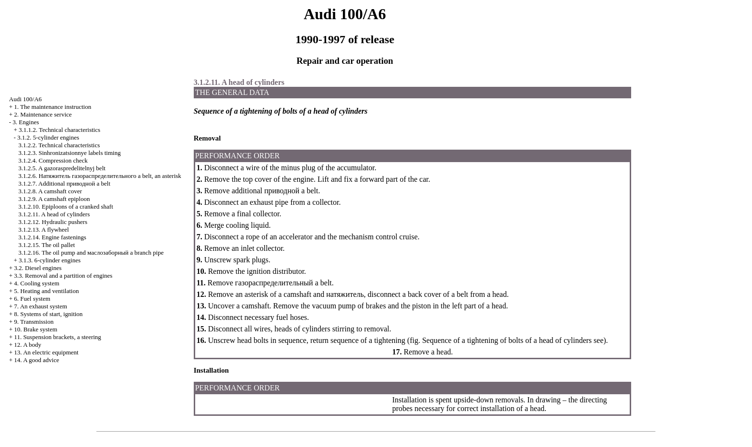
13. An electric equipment (46, 352)
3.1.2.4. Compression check (52, 160)
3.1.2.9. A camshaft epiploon (54, 198)
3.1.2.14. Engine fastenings (52, 237)
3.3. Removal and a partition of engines (63, 275)
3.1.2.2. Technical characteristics (59, 145)
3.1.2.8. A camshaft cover (50, 191)
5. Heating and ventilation (46, 290)
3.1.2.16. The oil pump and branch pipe (91, 252)
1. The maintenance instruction (52, 106)
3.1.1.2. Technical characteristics (59, 129)
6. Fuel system (32, 298)
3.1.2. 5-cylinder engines (48, 137)
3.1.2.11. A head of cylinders (54, 214)
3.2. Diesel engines (37, 267)
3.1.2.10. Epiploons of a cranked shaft (65, 206)
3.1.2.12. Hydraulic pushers (52, 221)
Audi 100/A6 (25, 99)
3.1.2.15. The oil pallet (46, 244)
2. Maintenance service (42, 114)
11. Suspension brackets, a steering (57, 337)
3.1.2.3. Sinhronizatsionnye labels (69, 152)
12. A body (27, 344)
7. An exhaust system (40, 306)
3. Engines (25, 122)
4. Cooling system (36, 283)
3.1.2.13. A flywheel (43, 229)
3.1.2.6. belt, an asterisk (99, 175)
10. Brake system (35, 329)
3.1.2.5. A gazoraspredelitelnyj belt (62, 168)
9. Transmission (33, 321)
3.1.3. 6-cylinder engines (50, 260)
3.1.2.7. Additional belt (64, 183)
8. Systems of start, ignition (48, 314)
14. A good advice (36, 360)
